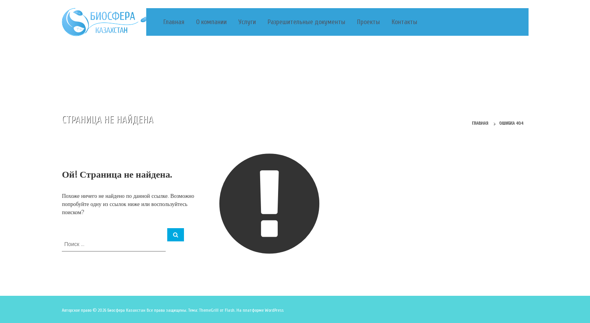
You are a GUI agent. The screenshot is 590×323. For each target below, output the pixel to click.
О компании (211, 22)
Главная (173, 22)
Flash (230, 310)
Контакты (404, 22)
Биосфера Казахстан (126, 310)
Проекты (368, 22)
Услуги (247, 22)
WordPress (274, 310)
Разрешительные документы (306, 22)
